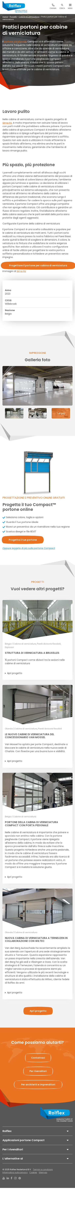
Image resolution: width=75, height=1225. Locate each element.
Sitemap (43, 1172)
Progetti (13, 16)
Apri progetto (14, 673)
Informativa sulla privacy (15, 1172)
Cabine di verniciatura (29, 16)
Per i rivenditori (12, 1149)
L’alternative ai (12, 1158)
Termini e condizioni (43, 1169)
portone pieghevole (15, 41)
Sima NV (7, 122)
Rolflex (7, 1131)
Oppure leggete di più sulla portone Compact (28, 548)
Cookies (33, 1172)
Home (5, 16)
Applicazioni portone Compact (23, 1140)
